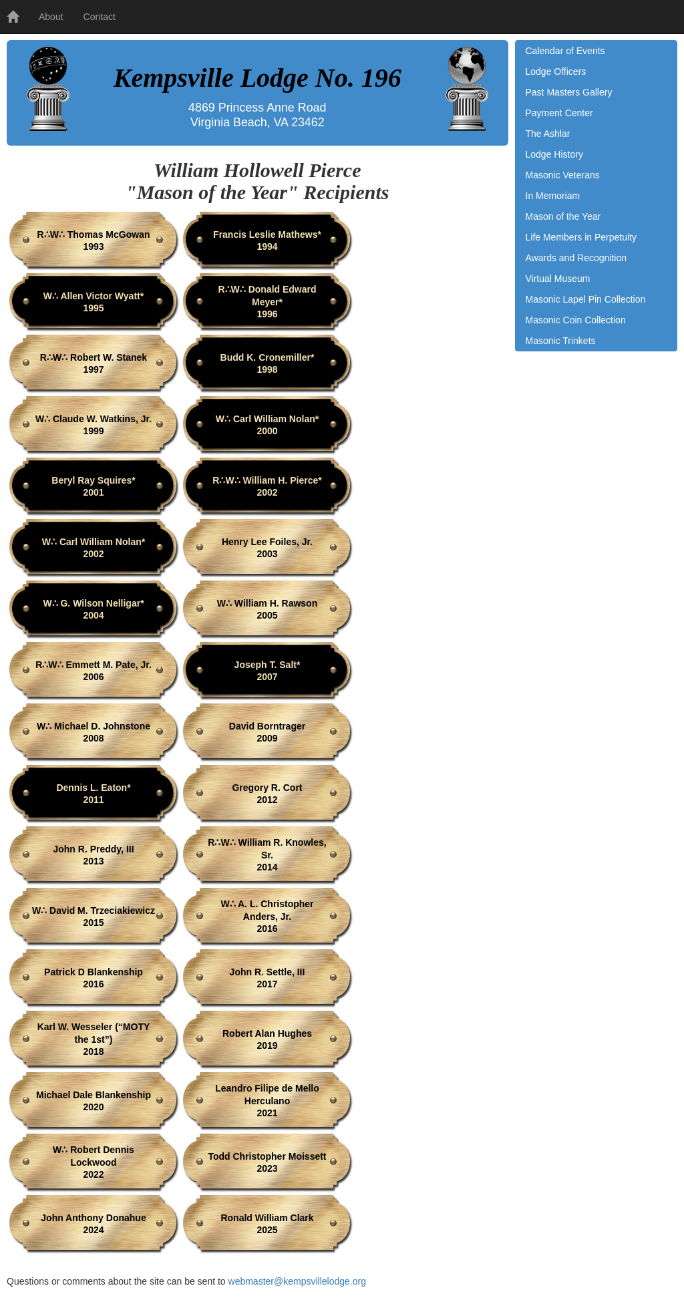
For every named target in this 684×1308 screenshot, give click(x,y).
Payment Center (559, 113)
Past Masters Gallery (569, 92)
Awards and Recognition (576, 258)
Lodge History (554, 154)
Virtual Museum (558, 278)
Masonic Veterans (563, 175)
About (51, 16)
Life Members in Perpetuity (581, 237)
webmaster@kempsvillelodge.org (297, 1281)
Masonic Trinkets (561, 340)
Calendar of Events (565, 50)
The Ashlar (548, 133)
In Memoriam (553, 195)
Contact (99, 16)
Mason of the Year (563, 216)
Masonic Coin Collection (576, 320)
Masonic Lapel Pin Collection (586, 299)
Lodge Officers (556, 71)
